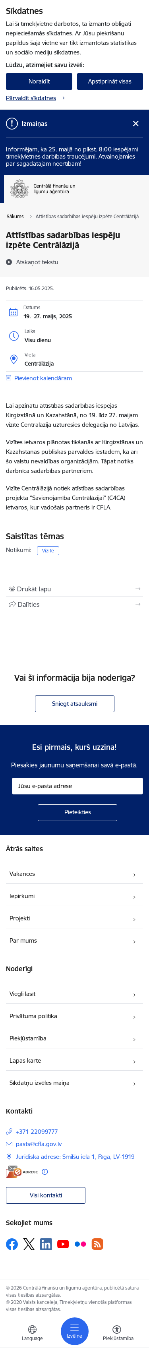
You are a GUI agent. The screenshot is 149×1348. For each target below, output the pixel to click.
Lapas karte (25, 1060)
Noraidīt (39, 81)
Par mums (23, 940)
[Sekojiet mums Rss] (97, 1244)
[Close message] (135, 123)
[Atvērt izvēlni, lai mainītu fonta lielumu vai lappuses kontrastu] (117, 1334)
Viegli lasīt (22, 993)
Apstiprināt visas (110, 81)
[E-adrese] (22, 1171)
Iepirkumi (22, 896)
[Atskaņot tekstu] (37, 262)
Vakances (22, 873)
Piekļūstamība (28, 1038)
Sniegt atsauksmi (74, 703)
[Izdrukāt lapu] (74, 589)
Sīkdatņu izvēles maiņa (40, 1083)
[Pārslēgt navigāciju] (75, 1331)
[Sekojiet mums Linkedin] (46, 1244)
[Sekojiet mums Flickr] (80, 1244)
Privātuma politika (33, 1016)
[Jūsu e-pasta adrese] (77, 786)
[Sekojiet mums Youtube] (63, 1244)
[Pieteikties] (77, 812)
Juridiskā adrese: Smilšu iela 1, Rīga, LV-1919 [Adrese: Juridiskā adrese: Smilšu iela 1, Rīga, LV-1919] (75, 1156)
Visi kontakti (46, 1195)
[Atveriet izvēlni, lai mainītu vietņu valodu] (32, 1334)
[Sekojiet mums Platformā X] (29, 1244)
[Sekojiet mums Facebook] (12, 1244)
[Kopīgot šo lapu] (74, 604)
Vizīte (48, 551)
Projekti (20, 918)
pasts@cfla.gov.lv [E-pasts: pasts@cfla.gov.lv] (39, 1144)
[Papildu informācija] (45, 1172)
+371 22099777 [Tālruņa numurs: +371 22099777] (37, 1131)
